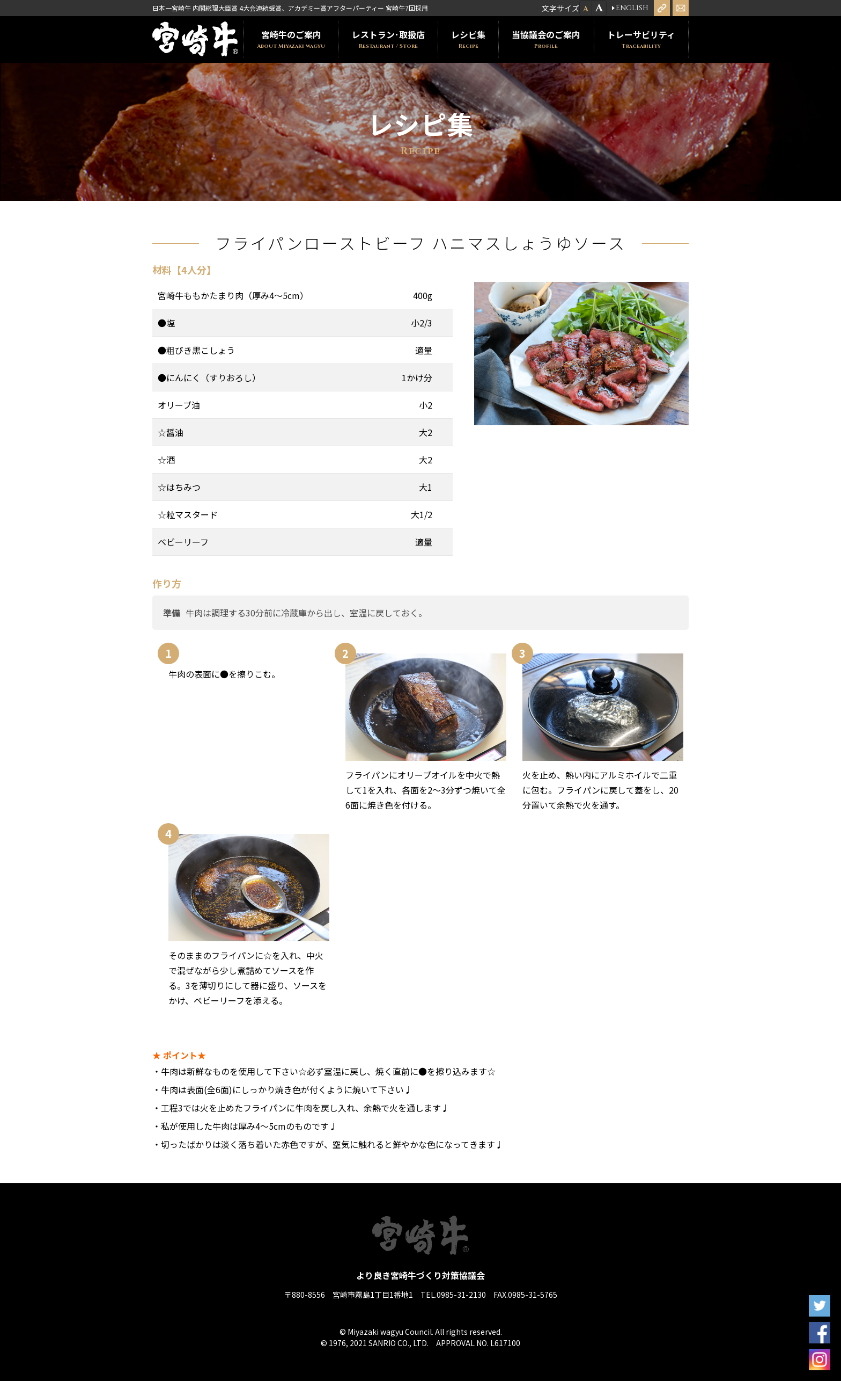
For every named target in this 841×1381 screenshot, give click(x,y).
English (632, 8)
